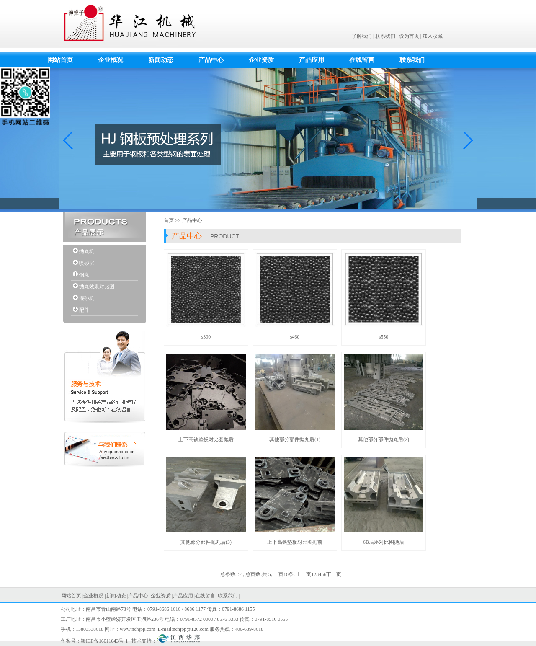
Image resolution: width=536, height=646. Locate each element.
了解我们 (362, 36)
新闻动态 (160, 60)
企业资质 (261, 60)
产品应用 (311, 60)
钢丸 (84, 275)
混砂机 (86, 298)
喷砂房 (86, 263)
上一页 (303, 574)
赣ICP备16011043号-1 (104, 641)
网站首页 (60, 60)
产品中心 (211, 60)
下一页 (333, 574)
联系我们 (385, 36)
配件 (84, 310)
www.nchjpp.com (137, 629)
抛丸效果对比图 (96, 286)
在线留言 (361, 60)
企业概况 (110, 60)
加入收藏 (433, 36)
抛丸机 (86, 251)
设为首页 (409, 36)
